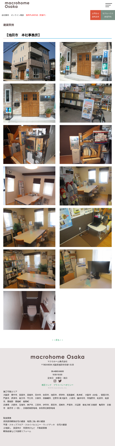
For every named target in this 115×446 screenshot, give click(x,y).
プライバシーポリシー (63, 384)
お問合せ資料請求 (95, 15)
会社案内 (5, 15)
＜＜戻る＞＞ (57, 339)
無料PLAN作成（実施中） (36, 15)
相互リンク (47, 384)
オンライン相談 (17, 15)
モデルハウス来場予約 (107, 15)
